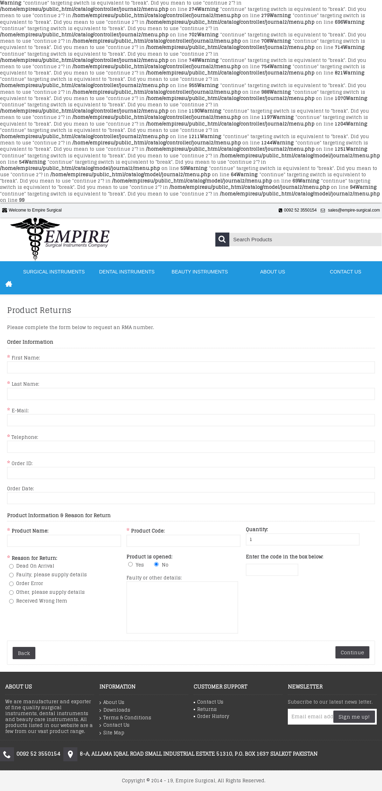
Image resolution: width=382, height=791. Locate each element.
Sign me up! (354, 716)
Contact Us (114, 725)
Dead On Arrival (35, 566)
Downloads (114, 710)
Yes (140, 565)
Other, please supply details (50, 592)
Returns (205, 709)
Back (24, 653)
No (165, 565)
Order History (211, 716)
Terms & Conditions (125, 717)
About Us (111, 702)
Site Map (111, 732)
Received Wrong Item (41, 601)
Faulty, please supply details (51, 575)
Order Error (29, 583)
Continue (352, 652)
